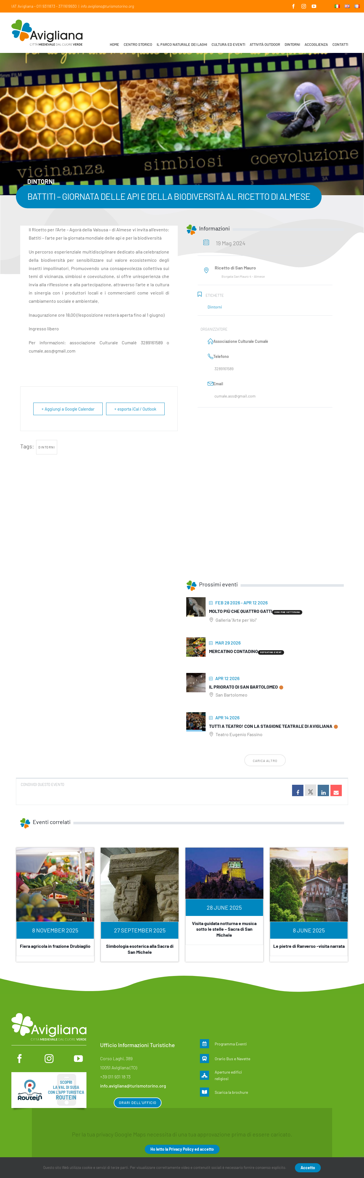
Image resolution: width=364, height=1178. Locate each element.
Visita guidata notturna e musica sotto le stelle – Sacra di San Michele (224, 929)
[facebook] (19, 1058)
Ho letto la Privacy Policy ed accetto (182, 1149)
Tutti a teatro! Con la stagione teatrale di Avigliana (270, 726)
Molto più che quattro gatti (240, 611)
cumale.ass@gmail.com (235, 396)
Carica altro (265, 761)
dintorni (46, 447)
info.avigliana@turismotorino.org (107, 6)
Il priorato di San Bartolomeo (243, 686)
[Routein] (48, 1075)
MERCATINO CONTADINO (233, 651)
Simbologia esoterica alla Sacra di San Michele (139, 949)
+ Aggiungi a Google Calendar (68, 408)
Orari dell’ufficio (137, 1102)
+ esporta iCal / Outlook (135, 408)
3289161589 (223, 368)
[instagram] (49, 1058)
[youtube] (78, 1058)
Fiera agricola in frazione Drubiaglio (55, 946)
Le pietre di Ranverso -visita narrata (309, 946)
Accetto (308, 1167)
